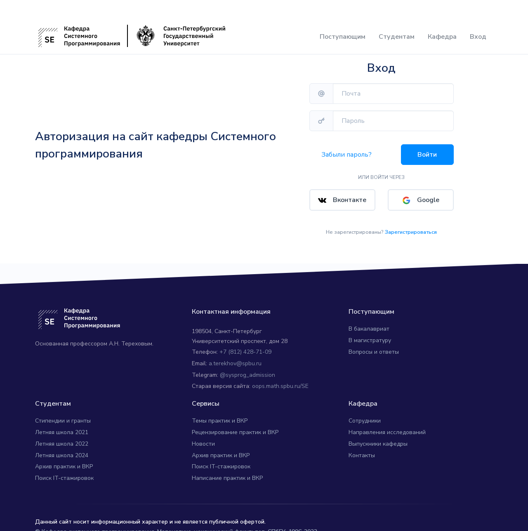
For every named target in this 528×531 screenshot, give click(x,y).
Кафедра (442, 36)
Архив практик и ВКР (64, 461)
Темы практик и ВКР (220, 415)
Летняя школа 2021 (61, 426)
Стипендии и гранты (63, 415)
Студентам (397, 36)
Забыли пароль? (346, 154)
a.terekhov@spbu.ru (235, 358)
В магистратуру (370, 334)
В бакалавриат (369, 323)
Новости (203, 438)
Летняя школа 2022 (61, 438)
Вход (478, 36)
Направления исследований (387, 426)
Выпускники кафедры (378, 438)
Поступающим (342, 36)
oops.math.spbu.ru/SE (280, 380)
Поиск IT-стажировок (64, 472)
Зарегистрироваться (411, 226)
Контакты (362, 449)
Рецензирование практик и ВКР (235, 426)
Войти (427, 154)
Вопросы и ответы (374, 346)
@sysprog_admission (247, 369)
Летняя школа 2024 (61, 449)
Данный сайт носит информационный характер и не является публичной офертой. (150, 516)
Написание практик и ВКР (227, 472)
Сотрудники (365, 415)
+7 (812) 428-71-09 (245, 346)
